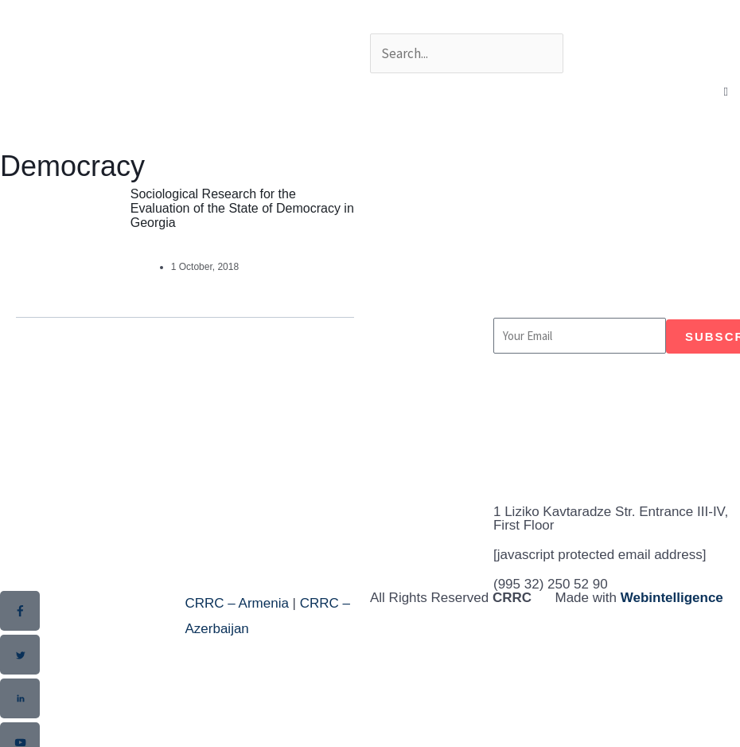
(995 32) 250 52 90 (550, 584)
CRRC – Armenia (237, 603)
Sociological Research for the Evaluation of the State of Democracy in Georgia (242, 208)
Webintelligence (672, 597)
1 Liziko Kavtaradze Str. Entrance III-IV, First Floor (610, 518)
